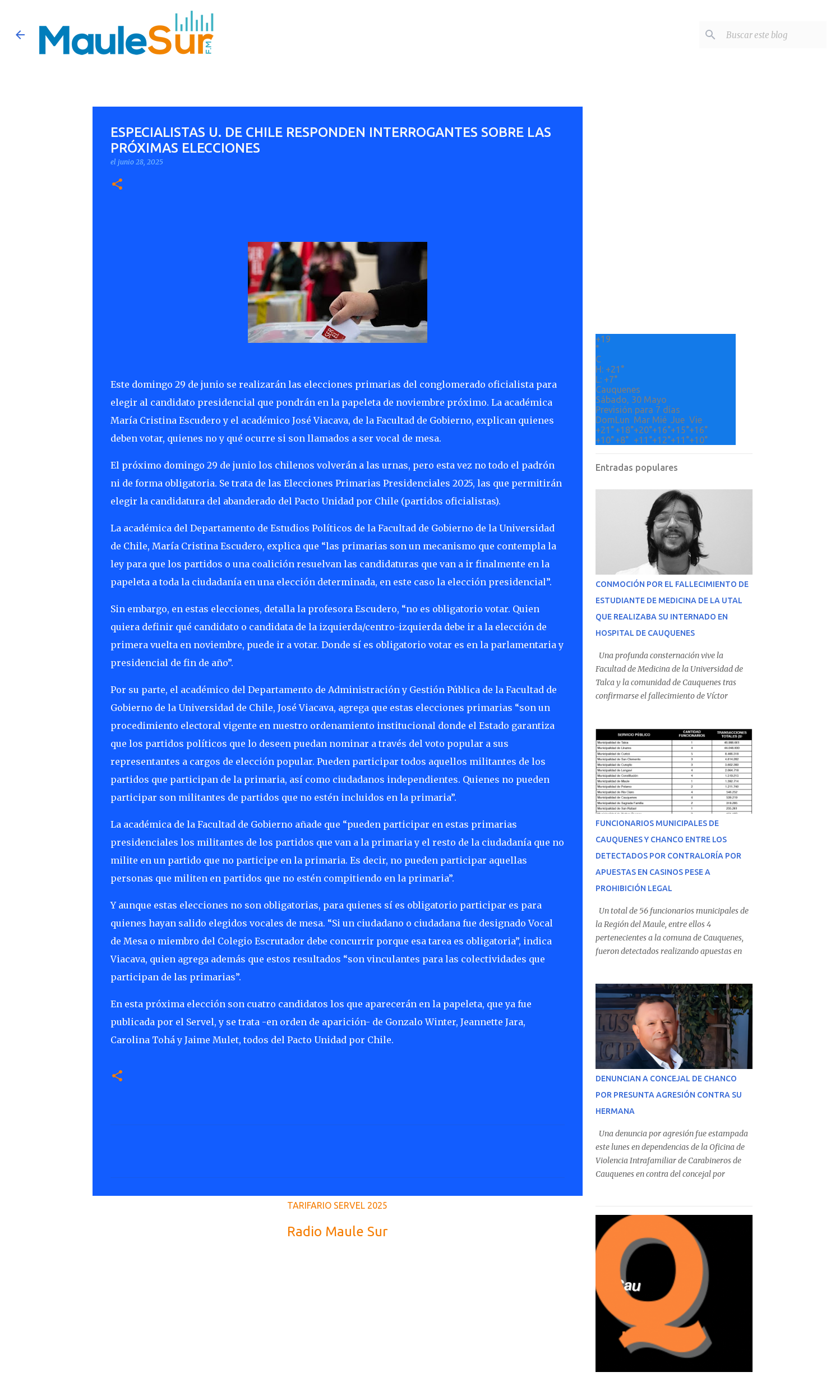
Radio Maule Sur (337, 1231)
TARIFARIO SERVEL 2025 (337, 1205)
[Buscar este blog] (768, 34)
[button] (117, 184)
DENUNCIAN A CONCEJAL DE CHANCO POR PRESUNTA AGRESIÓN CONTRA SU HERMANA (669, 1095)
